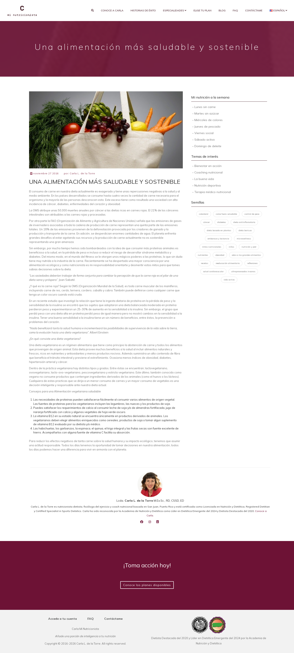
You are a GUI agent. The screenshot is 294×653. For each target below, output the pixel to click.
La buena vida (204, 179)
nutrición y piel (249, 246)
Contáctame (253, 10)
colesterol (203, 214)
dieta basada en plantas (219, 230)
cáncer (206, 222)
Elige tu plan (202, 10)
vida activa (229, 279)
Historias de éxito (143, 10)
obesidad (219, 255)
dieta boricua (245, 230)
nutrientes (203, 255)
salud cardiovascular (213, 271)
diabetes (221, 222)
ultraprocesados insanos (243, 271)
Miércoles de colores (208, 120)
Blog (222, 10)
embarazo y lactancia (218, 238)
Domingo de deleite (207, 146)
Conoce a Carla (112, 10)
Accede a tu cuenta (62, 619)
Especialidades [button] (174, 10)
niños (231, 246)
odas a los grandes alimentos (246, 255)
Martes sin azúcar (206, 113)
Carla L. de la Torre (82, 173)
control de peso (252, 214)
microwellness (244, 238)
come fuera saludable (226, 214)
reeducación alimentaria (228, 263)
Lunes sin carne (205, 107)
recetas (204, 263)
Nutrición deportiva (207, 185)
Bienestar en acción (208, 166)
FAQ (235, 10)
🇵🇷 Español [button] (278, 10)
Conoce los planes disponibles (147, 585)
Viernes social (204, 133)
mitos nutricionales (211, 246)
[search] (92, 10)
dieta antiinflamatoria (244, 222)
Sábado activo (204, 139)
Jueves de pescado (207, 126)
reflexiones (252, 263)
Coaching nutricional (208, 172)
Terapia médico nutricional (212, 192)
